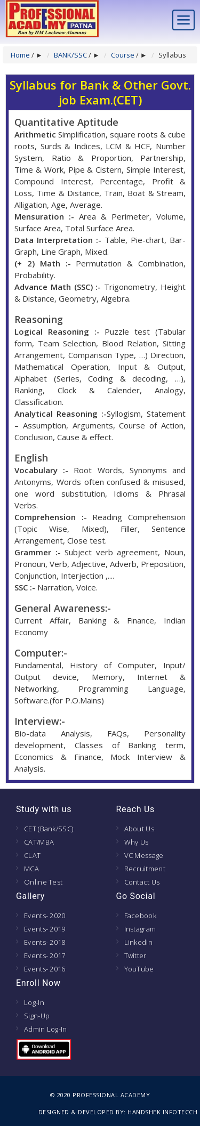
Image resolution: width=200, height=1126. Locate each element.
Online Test (43, 882)
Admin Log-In (45, 1029)
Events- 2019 (45, 929)
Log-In (34, 1002)
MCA (31, 868)
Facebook (140, 915)
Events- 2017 (45, 955)
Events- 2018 (45, 942)
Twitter (135, 955)
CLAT (32, 855)
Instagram (140, 929)
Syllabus (172, 55)
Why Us (136, 842)
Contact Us (142, 882)
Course (122, 55)
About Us (139, 828)
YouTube (139, 969)
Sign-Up (37, 1015)
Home (20, 55)
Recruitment (144, 868)
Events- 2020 (45, 915)
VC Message (144, 855)
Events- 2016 (45, 969)
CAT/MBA (39, 842)
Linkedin (138, 942)
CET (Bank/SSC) (48, 828)
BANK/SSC (70, 55)
